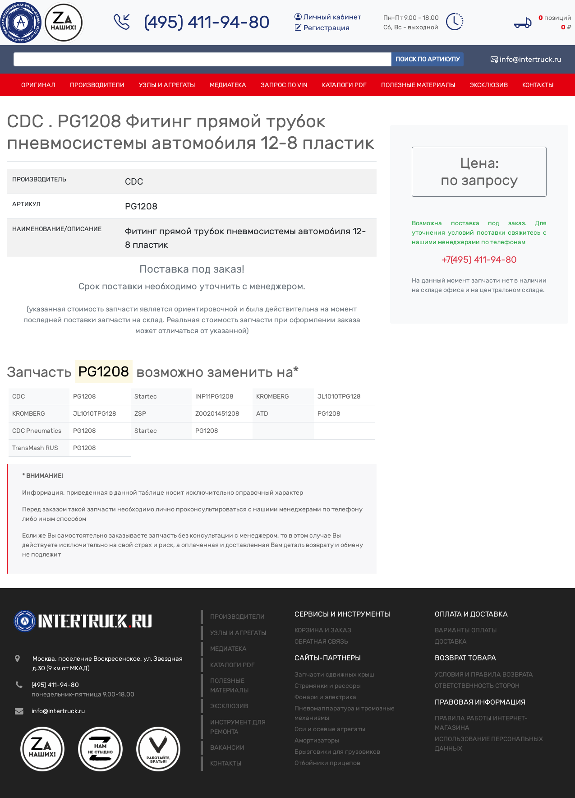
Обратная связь (321, 641)
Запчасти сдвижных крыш (334, 674)
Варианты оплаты (466, 630)
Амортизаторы (316, 740)
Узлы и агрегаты (167, 85)
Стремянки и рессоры (327, 686)
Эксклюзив (489, 85)
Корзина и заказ (322, 630)
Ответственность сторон (477, 686)
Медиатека (228, 85)
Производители (97, 85)
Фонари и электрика (325, 697)
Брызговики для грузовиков (337, 752)
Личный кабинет (327, 17)
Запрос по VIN (284, 85)
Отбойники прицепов (327, 763)
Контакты (538, 85)
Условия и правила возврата (484, 674)
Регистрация (322, 27)
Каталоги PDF (344, 85)
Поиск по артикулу (428, 59)
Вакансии (227, 748)
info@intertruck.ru (526, 59)
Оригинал (38, 85)
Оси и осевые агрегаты (329, 729)
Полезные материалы (418, 85)
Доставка (451, 641)
